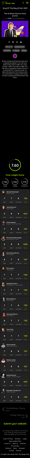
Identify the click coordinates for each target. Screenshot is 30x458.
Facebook (8, 448)
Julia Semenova (11, 207)
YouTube (11, 450)
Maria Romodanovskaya (13, 237)
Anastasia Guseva (11, 283)
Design (24, 50)
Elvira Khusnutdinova (12, 253)
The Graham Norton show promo (15, 14)
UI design (16, 50)
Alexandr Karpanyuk (12, 192)
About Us (15, 443)
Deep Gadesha (10, 344)
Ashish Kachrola (11, 375)
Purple (15, 56)
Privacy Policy (15, 446)
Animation (7, 50)
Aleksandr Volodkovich (13, 390)
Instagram (22, 448)
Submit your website (15, 423)
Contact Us (7, 443)
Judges (24, 439)
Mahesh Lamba (11, 360)
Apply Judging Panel (15, 441)
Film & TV (9, 47)
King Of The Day (8, 439)
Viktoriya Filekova (12, 314)
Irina (9, 18)
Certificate (23, 443)
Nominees (17, 439)
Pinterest (18, 450)
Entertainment (19, 47)
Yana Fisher (10, 329)
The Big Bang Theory (16, 409)
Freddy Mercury (13, 416)
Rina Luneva (10, 268)
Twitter (15, 448)
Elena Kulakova (11, 299)
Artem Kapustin (11, 222)
